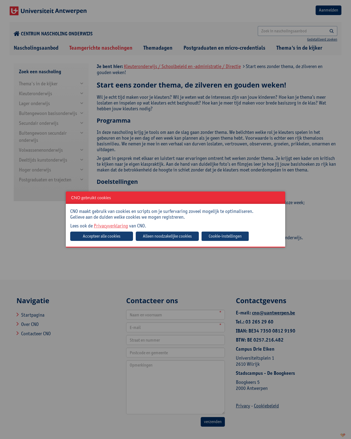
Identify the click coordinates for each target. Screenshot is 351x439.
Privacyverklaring (111, 226)
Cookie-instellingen (225, 236)
